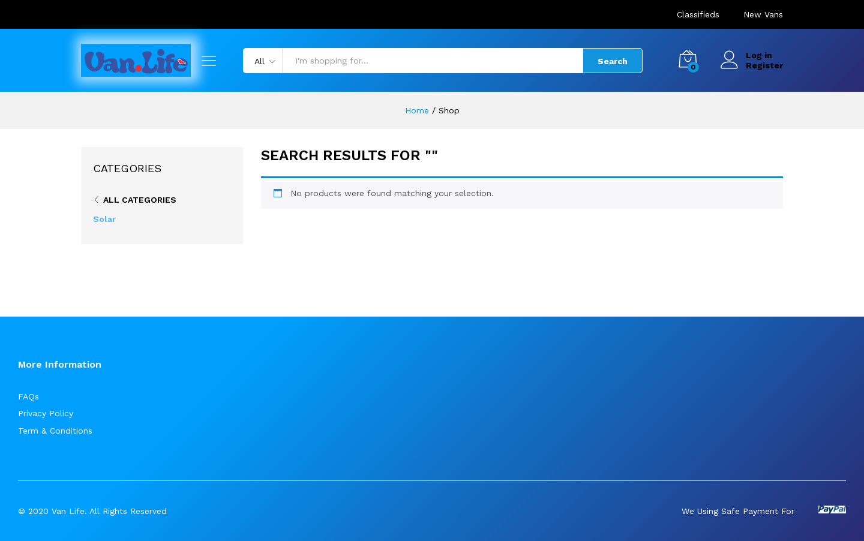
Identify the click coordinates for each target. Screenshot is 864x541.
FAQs (28, 396)
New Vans (763, 14)
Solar (104, 219)
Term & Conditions (55, 430)
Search (613, 61)
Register (764, 65)
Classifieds (698, 14)
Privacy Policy (45, 413)
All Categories (139, 200)
